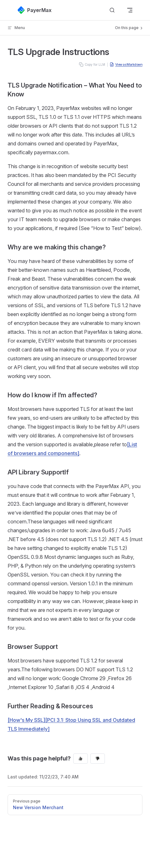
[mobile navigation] (129, 10)
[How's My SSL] (26, 720)
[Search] (112, 10)
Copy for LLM (92, 64)
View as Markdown (126, 64)
